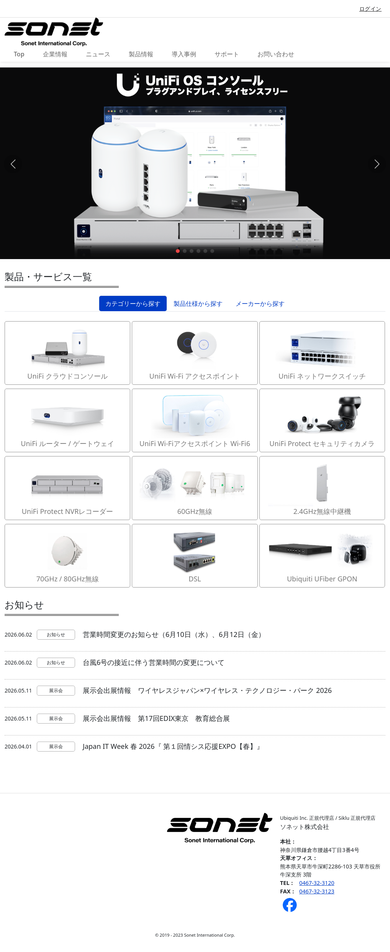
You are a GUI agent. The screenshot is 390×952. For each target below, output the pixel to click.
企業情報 (55, 54)
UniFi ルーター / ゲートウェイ (67, 420)
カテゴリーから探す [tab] (133, 303)
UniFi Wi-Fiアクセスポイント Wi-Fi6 (194, 420)
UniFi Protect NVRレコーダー (67, 487)
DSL (194, 555)
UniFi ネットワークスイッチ (322, 353)
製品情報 (141, 54)
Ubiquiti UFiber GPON (322, 555)
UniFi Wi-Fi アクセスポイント (194, 353)
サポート (227, 54)
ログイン (370, 8)
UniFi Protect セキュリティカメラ (322, 420)
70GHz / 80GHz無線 (67, 555)
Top (19, 54)
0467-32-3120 (316, 882)
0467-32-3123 (316, 891)
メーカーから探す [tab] (260, 303)
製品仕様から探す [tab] (198, 303)
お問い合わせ (275, 54)
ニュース (98, 54)
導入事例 (184, 54)
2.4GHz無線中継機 (322, 487)
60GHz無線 (194, 487)
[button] (178, 251)
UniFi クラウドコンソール (67, 353)
